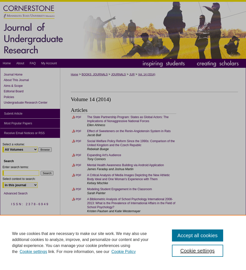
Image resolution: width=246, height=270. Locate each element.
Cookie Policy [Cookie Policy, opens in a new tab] (123, 251)
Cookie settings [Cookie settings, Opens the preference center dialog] (197, 250)
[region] (123, 242)
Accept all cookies (197, 235)
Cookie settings (33, 251)
